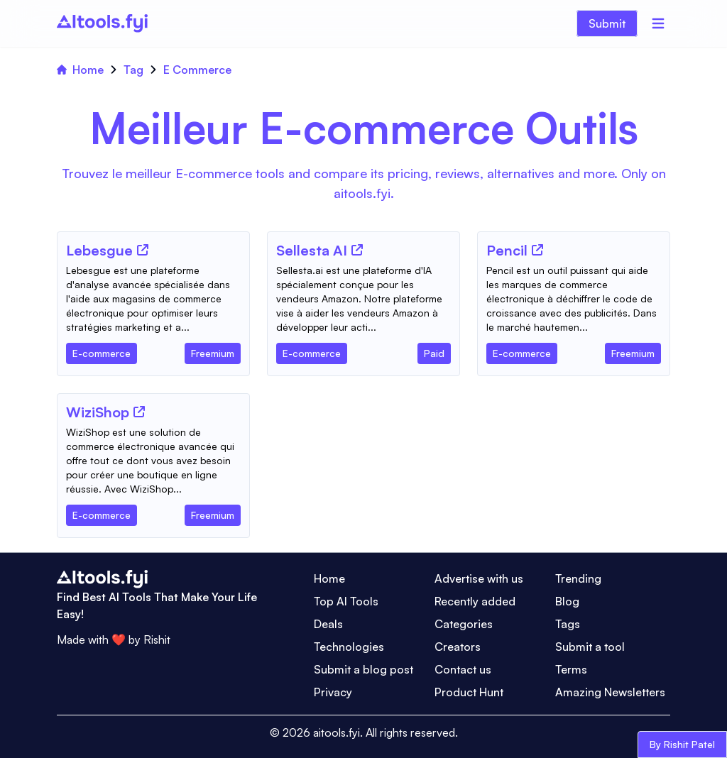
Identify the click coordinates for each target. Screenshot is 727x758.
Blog (567, 601)
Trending (578, 578)
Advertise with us (478, 578)
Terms (571, 669)
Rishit (156, 639)
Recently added (474, 601)
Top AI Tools (346, 601)
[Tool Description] (153, 298)
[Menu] (658, 23)
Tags (567, 624)
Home (80, 69)
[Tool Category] (101, 350)
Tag (133, 69)
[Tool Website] (142, 250)
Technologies (349, 646)
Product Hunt (468, 692)
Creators (457, 646)
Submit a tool (590, 646)
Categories (463, 624)
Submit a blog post (363, 669)
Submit (607, 23)
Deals (328, 624)
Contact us (462, 669)
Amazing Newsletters (610, 692)
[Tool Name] (99, 251)
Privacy (333, 692)
